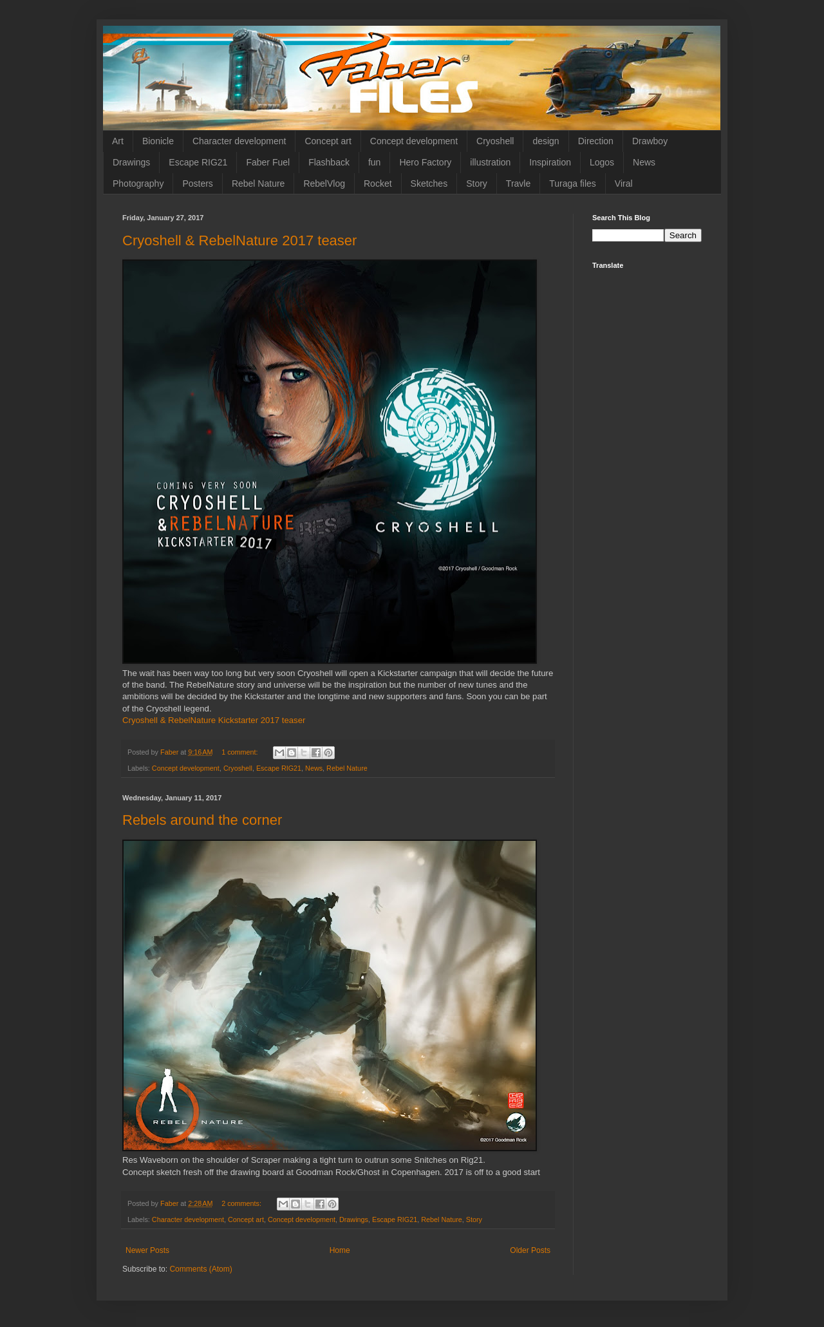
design (545, 141)
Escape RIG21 (198, 162)
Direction (595, 141)
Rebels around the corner (202, 820)
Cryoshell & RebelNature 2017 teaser (239, 240)
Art (118, 141)
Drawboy (650, 141)
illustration (490, 162)
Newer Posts (147, 1250)
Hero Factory (425, 162)
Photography (138, 183)
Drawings (131, 162)
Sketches (429, 183)
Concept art (327, 141)
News (644, 162)
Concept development (414, 141)
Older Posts (530, 1250)
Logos (602, 162)
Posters (197, 183)
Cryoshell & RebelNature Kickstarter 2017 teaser (213, 720)
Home (340, 1250)
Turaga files (572, 183)
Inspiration (550, 162)
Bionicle (158, 141)
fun (374, 162)
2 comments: (242, 1203)
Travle (518, 183)
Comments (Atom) (200, 1269)
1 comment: (240, 752)
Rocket (378, 183)
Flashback (329, 162)
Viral (624, 183)
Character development (239, 141)
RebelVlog (324, 183)
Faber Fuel (268, 162)
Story (476, 183)
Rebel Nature (258, 183)
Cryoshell (495, 141)
